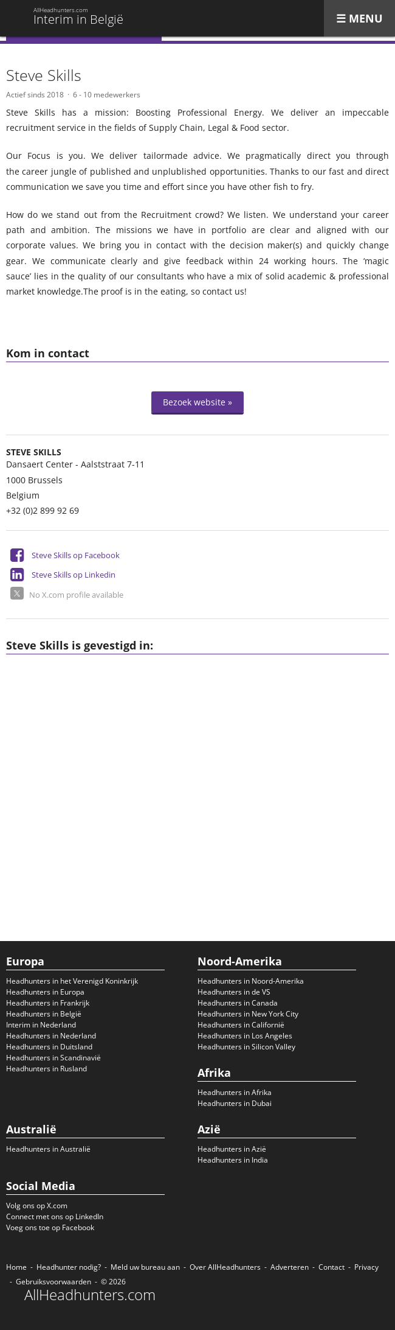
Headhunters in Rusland (46, 1068)
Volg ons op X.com (36, 1205)
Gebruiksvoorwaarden (53, 1281)
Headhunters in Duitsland (49, 1046)
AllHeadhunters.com (90, 1294)
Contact (331, 1267)
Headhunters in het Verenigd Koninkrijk (72, 981)
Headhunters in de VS (233, 992)
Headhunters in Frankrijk (47, 1003)
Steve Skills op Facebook (76, 555)
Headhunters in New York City (247, 1014)
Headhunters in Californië (240, 1025)
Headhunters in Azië (231, 1149)
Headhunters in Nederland (51, 1036)
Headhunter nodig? (68, 1267)
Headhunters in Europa (45, 992)
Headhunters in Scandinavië (53, 1057)
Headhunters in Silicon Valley (246, 1046)
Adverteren (289, 1267)
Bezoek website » (197, 402)
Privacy (366, 1267)
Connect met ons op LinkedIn (54, 1216)
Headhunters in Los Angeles (244, 1036)
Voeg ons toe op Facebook (50, 1227)
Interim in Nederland (41, 1025)
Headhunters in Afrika (234, 1092)
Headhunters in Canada (237, 1003)
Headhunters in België (43, 1014)
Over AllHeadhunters (225, 1267)
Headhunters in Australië (48, 1149)
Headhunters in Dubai (234, 1103)
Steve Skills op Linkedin (73, 574)
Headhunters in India (232, 1160)
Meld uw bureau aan (145, 1267)
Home (16, 1267)
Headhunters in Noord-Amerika (250, 981)
